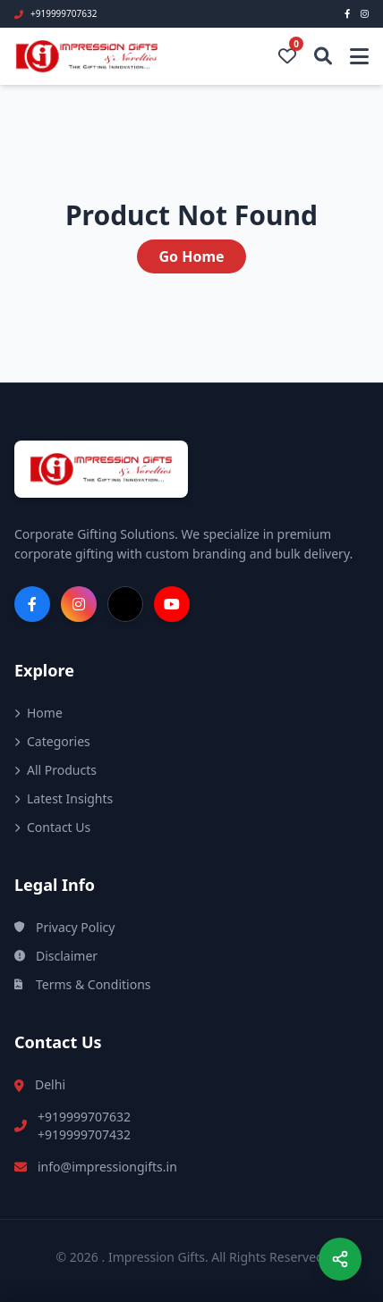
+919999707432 (84, 1134)
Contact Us (52, 827)
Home (38, 712)
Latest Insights (63, 798)
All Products (55, 769)
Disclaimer (56, 955)
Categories (52, 741)
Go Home (191, 256)
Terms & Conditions (82, 984)
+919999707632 (84, 1116)
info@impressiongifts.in (107, 1166)
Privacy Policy (64, 927)
